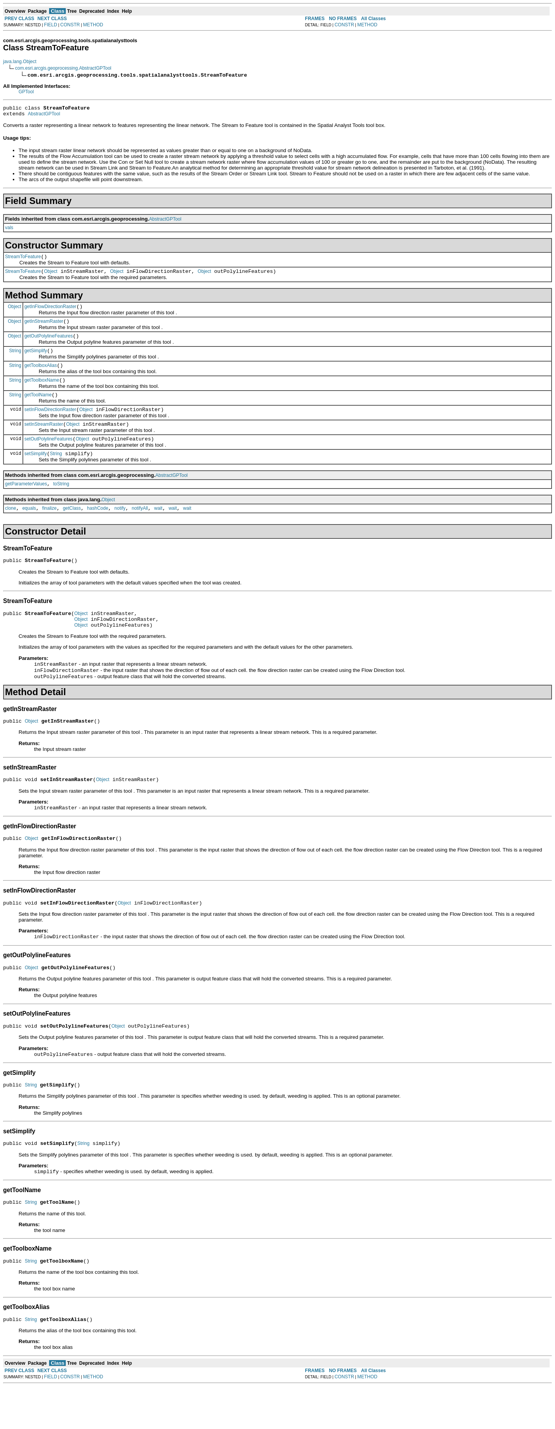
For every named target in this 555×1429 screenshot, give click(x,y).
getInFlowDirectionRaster (50, 312)
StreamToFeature (23, 260)
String (15, 359)
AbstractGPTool (44, 116)
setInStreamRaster (43, 439)
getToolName (38, 407)
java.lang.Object (19, 61)
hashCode (97, 528)
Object (51, 276)
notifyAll (140, 528)
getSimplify (35, 360)
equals (29, 528)
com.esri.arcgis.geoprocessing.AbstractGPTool (63, 68)
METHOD (93, 24)
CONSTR (70, 24)
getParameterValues (26, 502)
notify (120, 528)
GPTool (26, 91)
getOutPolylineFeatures (48, 344)
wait (158, 528)
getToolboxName (41, 391)
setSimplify (35, 471)
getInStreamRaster (43, 328)
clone (10, 528)
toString (61, 502)
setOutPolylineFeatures (48, 455)
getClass (72, 528)
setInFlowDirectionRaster (50, 423)
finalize (49, 528)
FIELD (50, 24)
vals (9, 230)
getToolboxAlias (40, 376)
